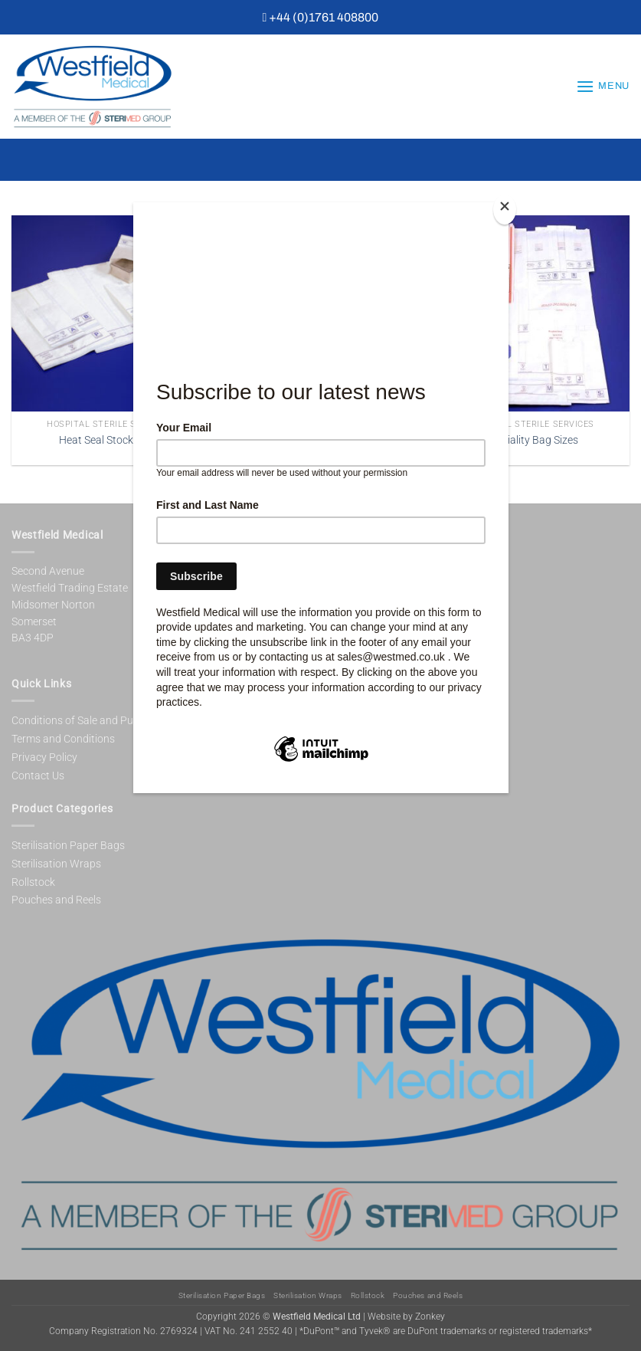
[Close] (504, 210)
